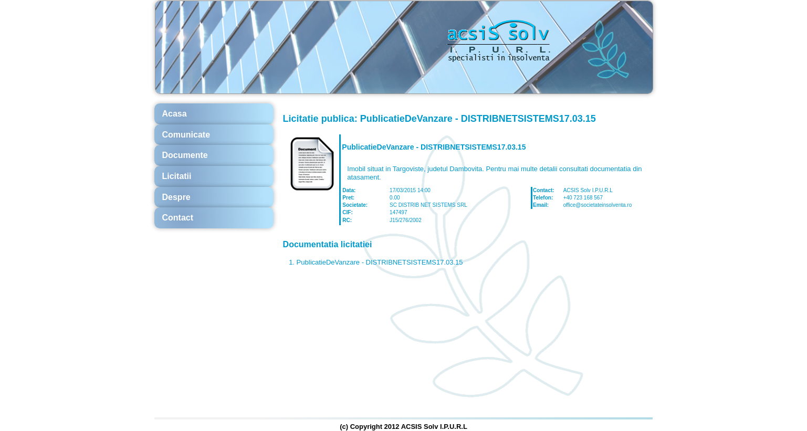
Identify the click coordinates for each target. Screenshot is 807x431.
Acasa (174, 113)
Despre (176, 197)
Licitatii (177, 176)
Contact (178, 217)
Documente (185, 155)
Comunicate (186, 134)
